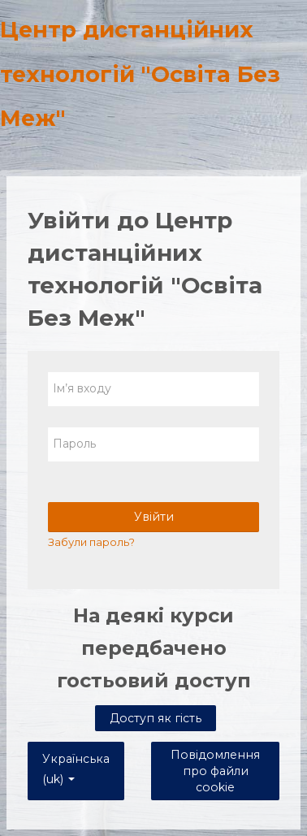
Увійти (154, 516)
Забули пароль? (91, 541)
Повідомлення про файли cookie (215, 771)
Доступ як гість (155, 718)
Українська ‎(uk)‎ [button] (76, 756)
